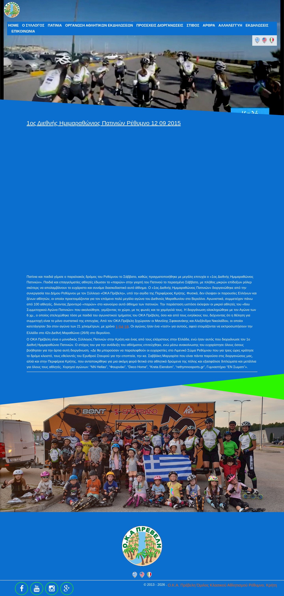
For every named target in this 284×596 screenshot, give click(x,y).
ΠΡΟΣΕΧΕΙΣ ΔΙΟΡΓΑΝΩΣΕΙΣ (159, 25)
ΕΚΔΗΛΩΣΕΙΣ (257, 25)
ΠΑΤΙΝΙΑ (55, 25)
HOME (13, 25)
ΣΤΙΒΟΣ (193, 25)
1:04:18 (122, 327)
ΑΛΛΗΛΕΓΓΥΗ (230, 25)
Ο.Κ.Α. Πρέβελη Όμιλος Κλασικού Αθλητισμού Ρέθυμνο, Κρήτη (222, 585)
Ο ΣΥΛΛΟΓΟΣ (33, 25)
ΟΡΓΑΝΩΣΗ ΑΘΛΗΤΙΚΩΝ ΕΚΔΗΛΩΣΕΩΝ (99, 25)
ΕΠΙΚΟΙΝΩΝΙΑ (23, 31)
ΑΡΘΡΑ (209, 25)
